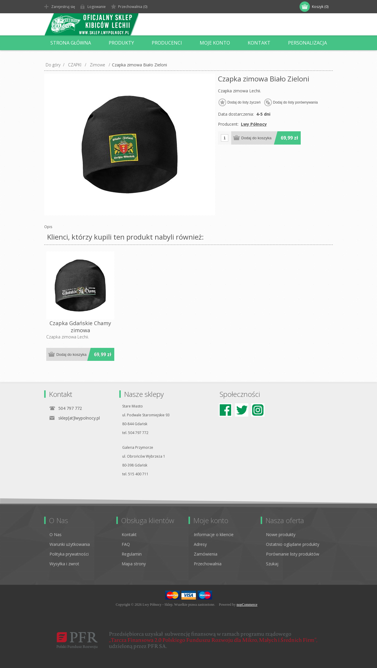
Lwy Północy (254, 124)
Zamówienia (205, 554)
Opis (48, 226)
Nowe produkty (280, 534)
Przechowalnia (207, 564)
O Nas (55, 534)
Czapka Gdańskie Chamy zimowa (80, 327)
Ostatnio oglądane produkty (292, 544)
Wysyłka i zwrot (64, 564)
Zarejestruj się (63, 6)
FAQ (126, 544)
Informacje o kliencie (214, 534)
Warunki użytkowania (69, 544)
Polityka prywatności (69, 554)
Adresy (200, 544)
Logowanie (96, 6)
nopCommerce (247, 604)
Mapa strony (134, 564)
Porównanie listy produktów (292, 554)
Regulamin (132, 554)
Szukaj (272, 564)
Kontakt (129, 534)
